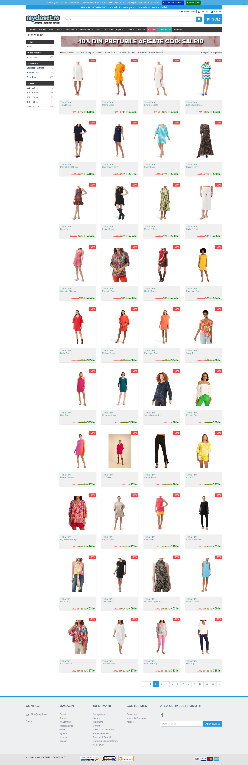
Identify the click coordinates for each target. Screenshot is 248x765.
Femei (33, 29)
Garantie (97, 725)
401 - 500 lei (40, 102)
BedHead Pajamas (40, 68)
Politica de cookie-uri (103, 729)
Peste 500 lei (40, 106)
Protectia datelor (101, 733)
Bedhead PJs (40, 72)
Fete (51, 29)
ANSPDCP (98, 744)
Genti (98, 29)
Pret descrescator (127, 52)
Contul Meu (132, 714)
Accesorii (109, 29)
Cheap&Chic (164, 29)
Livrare (96, 718)
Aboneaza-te (212, 723)
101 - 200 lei (40, 88)
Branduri (178, 29)
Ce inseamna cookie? (173, 2)
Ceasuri (130, 29)
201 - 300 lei (40, 92)
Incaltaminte (71, 29)
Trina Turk (40, 77)
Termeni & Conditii (102, 737)
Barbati (42, 29)
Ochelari (141, 29)
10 (200, 684)
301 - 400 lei (40, 97)
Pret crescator (110, 52)
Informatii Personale (137, 718)
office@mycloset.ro (38, 714)
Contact (30, 721)
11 (207, 684)
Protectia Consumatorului (105, 741)
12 (213, 684)
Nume (98, 52)
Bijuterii (119, 29)
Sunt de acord (193, 2)
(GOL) (213, 19)
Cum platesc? (100, 714)
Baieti (59, 29)
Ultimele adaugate (85, 52)
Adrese (130, 722)
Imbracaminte (86, 29)
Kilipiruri (152, 29)
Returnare (98, 722)
